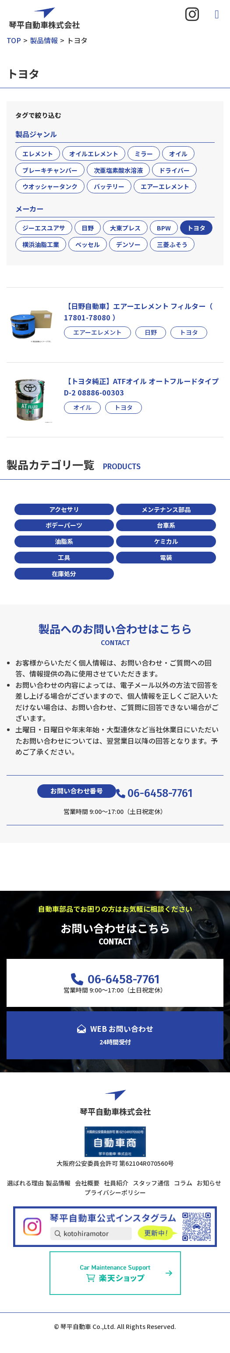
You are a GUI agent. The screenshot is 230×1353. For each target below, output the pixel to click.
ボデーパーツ (64, 525)
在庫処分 (64, 573)
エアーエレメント (165, 186)
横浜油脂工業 (40, 244)
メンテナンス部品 (166, 509)
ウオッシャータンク (50, 186)
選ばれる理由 (25, 1182)
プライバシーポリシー (115, 1192)
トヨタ (196, 227)
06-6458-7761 (154, 793)
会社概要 (87, 1182)
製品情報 (58, 1182)
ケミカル (166, 541)
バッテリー (109, 186)
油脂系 (64, 541)
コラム (183, 1182)
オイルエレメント (93, 153)
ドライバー (174, 170)
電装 (166, 557)
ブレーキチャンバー (50, 170)
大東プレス (125, 227)
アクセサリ (64, 509)
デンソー (128, 244)
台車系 (166, 525)
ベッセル (87, 244)
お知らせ (209, 1182)
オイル (178, 153)
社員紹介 (116, 1182)
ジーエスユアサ (43, 227)
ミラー (143, 153)
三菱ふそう (172, 244)
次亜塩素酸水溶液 (118, 170)
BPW (164, 227)
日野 (87, 227)
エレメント (37, 153)
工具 (64, 557)
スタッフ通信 (151, 1182)
